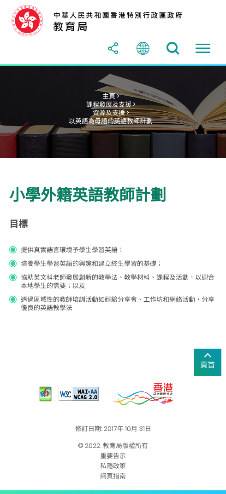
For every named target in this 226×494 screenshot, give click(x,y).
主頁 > (110, 96)
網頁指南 (113, 476)
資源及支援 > (111, 113)
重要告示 (113, 455)
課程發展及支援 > (111, 104)
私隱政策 (113, 466)
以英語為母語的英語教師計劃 (111, 121)
